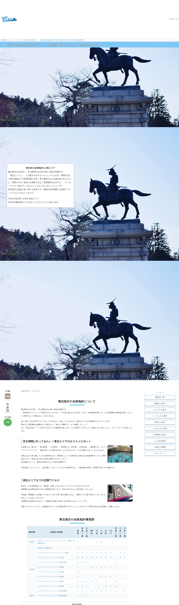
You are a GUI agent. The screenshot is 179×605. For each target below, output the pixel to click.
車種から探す (160, 403)
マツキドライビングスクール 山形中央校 (52, 561)
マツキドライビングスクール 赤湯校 (51, 584)
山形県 (31, 568)
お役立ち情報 (160, 447)
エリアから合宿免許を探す (26, 40)
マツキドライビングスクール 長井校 (51, 579)
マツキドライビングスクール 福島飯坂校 (52, 593)
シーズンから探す (160, 416)
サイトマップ (160, 453)
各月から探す (160, 422)
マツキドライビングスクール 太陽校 (51, 566)
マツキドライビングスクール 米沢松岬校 (52, 588)
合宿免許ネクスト (7, 40)
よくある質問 (160, 441)
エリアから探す (159, 410)
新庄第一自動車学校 (45, 548)
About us (173, 19)
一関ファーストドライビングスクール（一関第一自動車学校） (56, 542)
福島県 (31, 593)
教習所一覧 (160, 397)
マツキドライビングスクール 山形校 (51, 570)
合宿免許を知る (159, 435)
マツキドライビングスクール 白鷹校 (51, 575)
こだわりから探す (160, 428)
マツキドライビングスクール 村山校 (51, 557)
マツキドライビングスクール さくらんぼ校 (53, 552)
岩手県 (31, 542)
